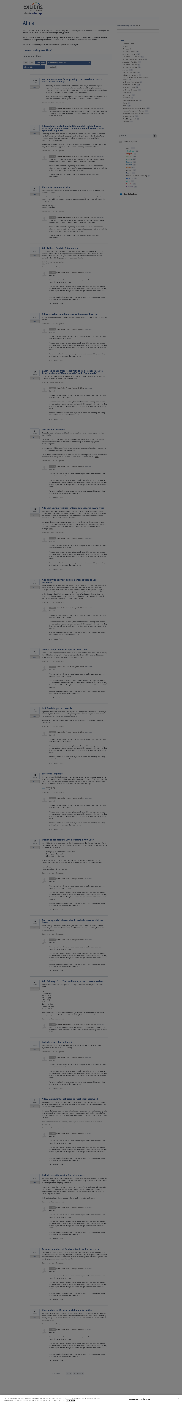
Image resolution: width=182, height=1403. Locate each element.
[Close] (178, 1400)
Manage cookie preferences (139, 1400)
